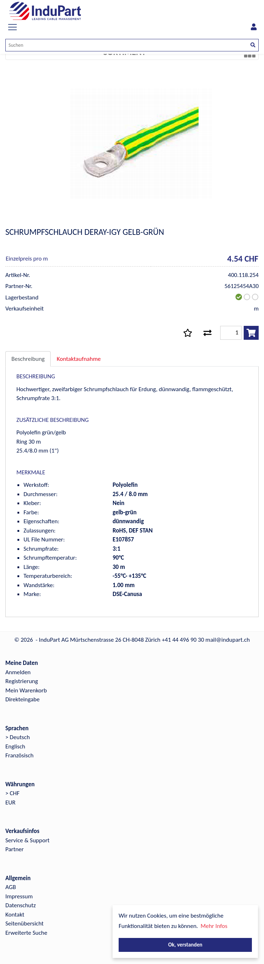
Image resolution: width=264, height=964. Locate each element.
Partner (14, 849)
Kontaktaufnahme (78, 359)
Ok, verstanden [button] (185, 944)
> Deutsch (17, 737)
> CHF (12, 793)
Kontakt (14, 914)
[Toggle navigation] (12, 27)
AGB (10, 887)
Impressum (19, 896)
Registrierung (21, 681)
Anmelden (18, 672)
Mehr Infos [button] (214, 926)
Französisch (19, 755)
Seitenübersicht (24, 923)
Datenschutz (20, 905)
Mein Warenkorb (26, 690)
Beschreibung (28, 359)
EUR (10, 802)
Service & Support (27, 840)
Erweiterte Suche (26, 933)
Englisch (15, 746)
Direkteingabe (22, 699)
